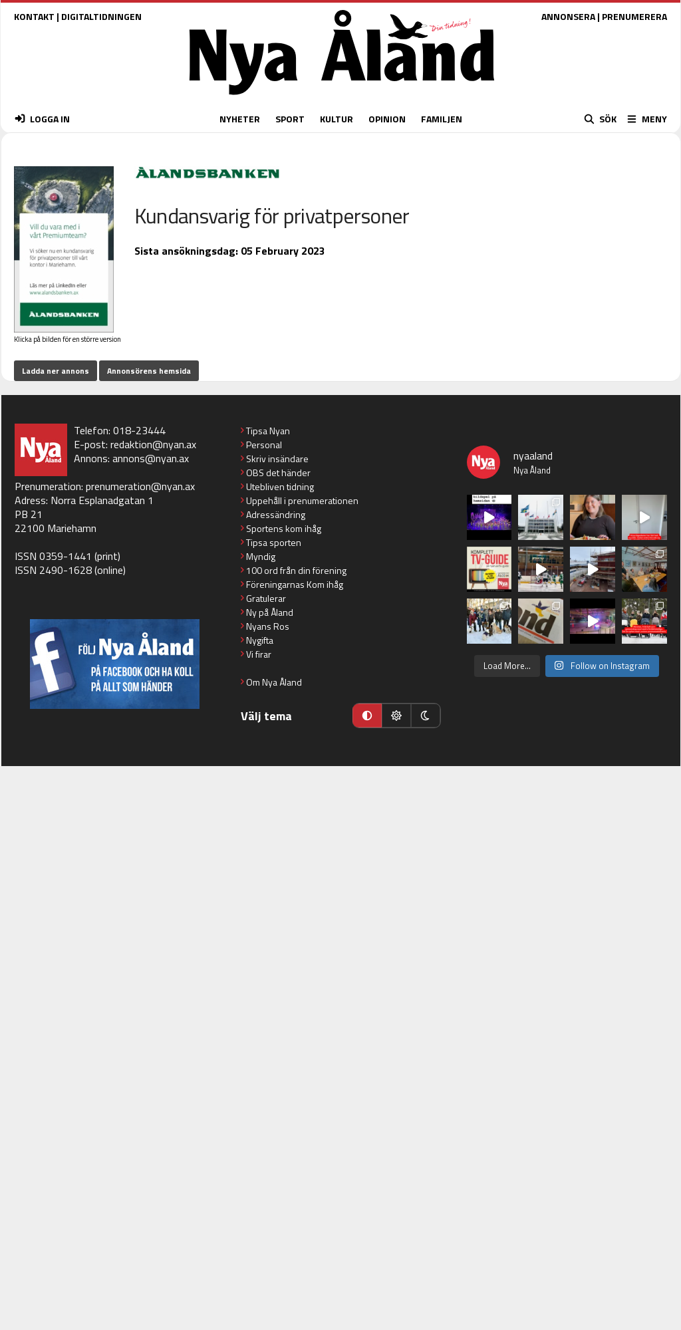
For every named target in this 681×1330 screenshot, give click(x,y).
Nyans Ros (267, 626)
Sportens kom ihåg (283, 528)
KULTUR (336, 119)
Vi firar (258, 654)
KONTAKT (34, 16)
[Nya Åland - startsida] (342, 98)
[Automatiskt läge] (367, 716)
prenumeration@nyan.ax (140, 486)
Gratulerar (266, 598)
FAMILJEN (441, 119)
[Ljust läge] (396, 716)
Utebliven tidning (280, 486)
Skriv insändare (277, 459)
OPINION (387, 119)
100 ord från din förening (296, 570)
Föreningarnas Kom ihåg (294, 584)
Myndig (260, 556)
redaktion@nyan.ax (153, 444)
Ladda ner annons (55, 370)
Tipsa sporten (273, 542)
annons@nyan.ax (150, 458)
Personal (264, 445)
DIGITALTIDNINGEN (101, 16)
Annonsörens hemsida (149, 370)
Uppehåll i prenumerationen (302, 500)
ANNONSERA (568, 16)
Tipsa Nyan (268, 431)
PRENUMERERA (634, 16)
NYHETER (239, 119)
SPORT (290, 119)
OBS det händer (278, 472)
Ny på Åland (269, 612)
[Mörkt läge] (425, 716)
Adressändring (275, 514)
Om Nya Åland (274, 682)
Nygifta (259, 640)
